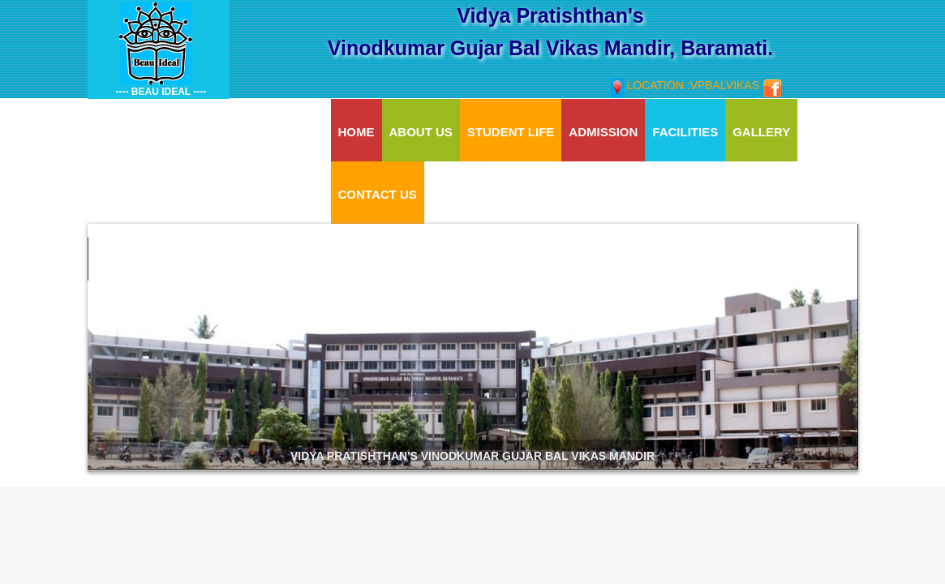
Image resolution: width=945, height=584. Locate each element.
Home (356, 132)
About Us (421, 132)
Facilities (685, 132)
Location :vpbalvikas (686, 85)
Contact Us (377, 194)
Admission (603, 132)
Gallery (761, 132)
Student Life (511, 132)
